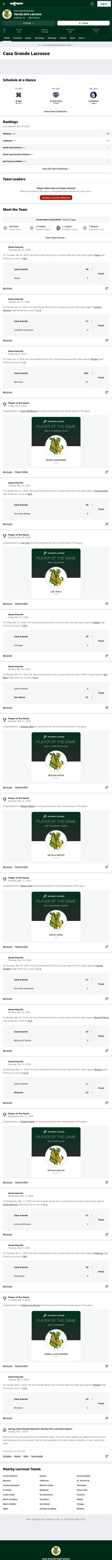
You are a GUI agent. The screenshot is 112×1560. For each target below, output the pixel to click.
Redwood (44, 1490)
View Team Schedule (56, 111)
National (7, 133)
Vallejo (80, 1499)
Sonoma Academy (19, 988)
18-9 (29, 494)
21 (86, 697)
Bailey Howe (27, 885)
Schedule (17, 37)
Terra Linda (82, 1490)
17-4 (38, 310)
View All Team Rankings (56, 168)
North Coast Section (12, 147)
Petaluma (98, 1253)
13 (86, 1092)
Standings (39, 37)
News (72, 37)
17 (86, 321)
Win (86, 373)
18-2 (24, 258)
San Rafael (45, 1504)
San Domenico (46, 1494)
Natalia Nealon (28, 806)
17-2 (39, 968)
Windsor (94, 359)
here (73, 219)
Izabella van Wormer (30, 1305)
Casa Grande (16, 269)
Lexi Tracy (25, 542)
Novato (43, 1476)
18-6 (24, 1256)
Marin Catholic (9, 1504)
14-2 (24, 1388)
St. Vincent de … (84, 1480)
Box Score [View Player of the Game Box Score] (7, 471)
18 (86, 269)
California (7, 140)
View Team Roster (56, 237)
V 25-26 (28, 23)
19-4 (24, 625)
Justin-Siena (9, 1494)
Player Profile (21, 471)
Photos (63, 37)
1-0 (24, 362)
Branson (98, 1069)
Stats (25, 1456)
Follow (83, 23)
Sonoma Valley (101, 490)
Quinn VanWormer (29, 411)
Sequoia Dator (27, 726)
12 (86, 1083)
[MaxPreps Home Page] (39, 45)
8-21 (36, 677)
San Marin (15, 697)
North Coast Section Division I (16, 154)
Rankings (52, 37)
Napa (97, 255)
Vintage (96, 622)
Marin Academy (10, 1499)
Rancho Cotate (46, 1485)
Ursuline (81, 1494)
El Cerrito (7, 1490)
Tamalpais (81, 1485)
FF (87, 381)
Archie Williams (10, 1204)
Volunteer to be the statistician (56, 197)
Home (7, 37)
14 (86, 1399)
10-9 (29, 1020)
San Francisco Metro (12, 161)
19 (86, 636)
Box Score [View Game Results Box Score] (7, 288)
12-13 (25, 1072)
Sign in (104, 3)
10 (86, 1031)
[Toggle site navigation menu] (4, 4)
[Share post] (106, 288)
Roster (28, 37)
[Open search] (92, 4)
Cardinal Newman (19, 329)
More (82, 37)
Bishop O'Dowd (101, 1017)
